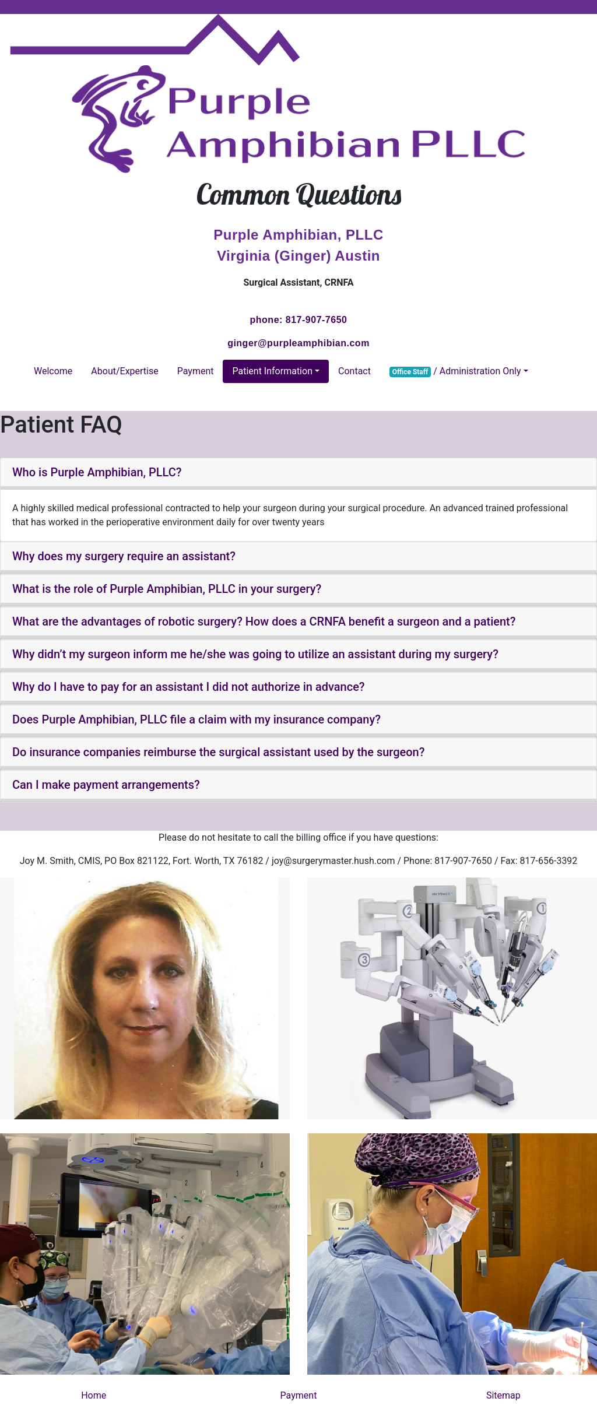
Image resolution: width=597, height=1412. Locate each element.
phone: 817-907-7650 (298, 320)
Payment (195, 371)
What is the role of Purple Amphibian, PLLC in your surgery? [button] (166, 589)
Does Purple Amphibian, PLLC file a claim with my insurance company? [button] (196, 719)
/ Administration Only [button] (455, 371)
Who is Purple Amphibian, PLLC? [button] (97, 472)
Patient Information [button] (272, 371)
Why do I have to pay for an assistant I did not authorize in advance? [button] (188, 687)
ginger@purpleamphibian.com (298, 343)
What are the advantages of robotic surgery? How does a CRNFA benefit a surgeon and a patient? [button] (263, 621)
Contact (354, 371)
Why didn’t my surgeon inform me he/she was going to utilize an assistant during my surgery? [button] (255, 654)
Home (93, 1395)
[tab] (298, 474)
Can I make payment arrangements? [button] (106, 785)
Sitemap (503, 1395)
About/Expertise (124, 371)
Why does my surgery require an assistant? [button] (124, 556)
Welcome (53, 371)
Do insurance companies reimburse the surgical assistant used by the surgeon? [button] (218, 752)
